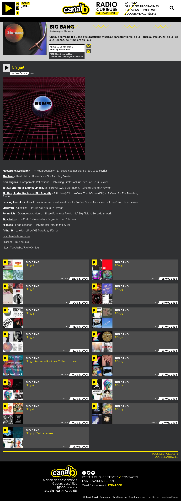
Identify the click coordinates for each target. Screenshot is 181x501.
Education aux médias (140, 13)
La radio (131, 2)
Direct (25, 3)
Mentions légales (170, 497)
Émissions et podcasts (141, 10)
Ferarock (115, 485)
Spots (111, 481)
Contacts (130, 477)
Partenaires (92, 481)
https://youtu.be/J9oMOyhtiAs (21, 247)
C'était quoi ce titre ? (100, 477)
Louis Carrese (153, 497)
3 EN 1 (25, 6)
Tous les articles (165, 456)
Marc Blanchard (119, 497)
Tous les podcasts (165, 453)
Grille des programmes (142, 6)
